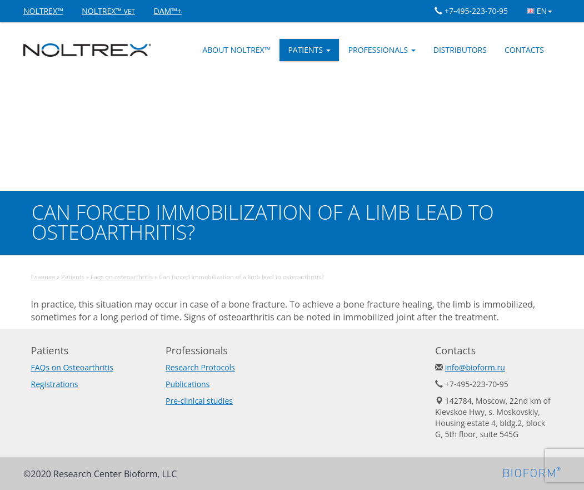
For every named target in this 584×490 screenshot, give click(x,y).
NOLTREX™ (43, 11)
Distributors (460, 49)
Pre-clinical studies (199, 400)
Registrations (54, 384)
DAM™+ (168, 11)
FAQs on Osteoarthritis (72, 367)
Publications (187, 384)
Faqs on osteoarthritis (122, 277)
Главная (43, 277)
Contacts (524, 49)
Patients (309, 49)
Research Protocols (200, 367)
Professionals (382, 49)
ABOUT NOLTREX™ (236, 49)
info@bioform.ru (475, 367)
